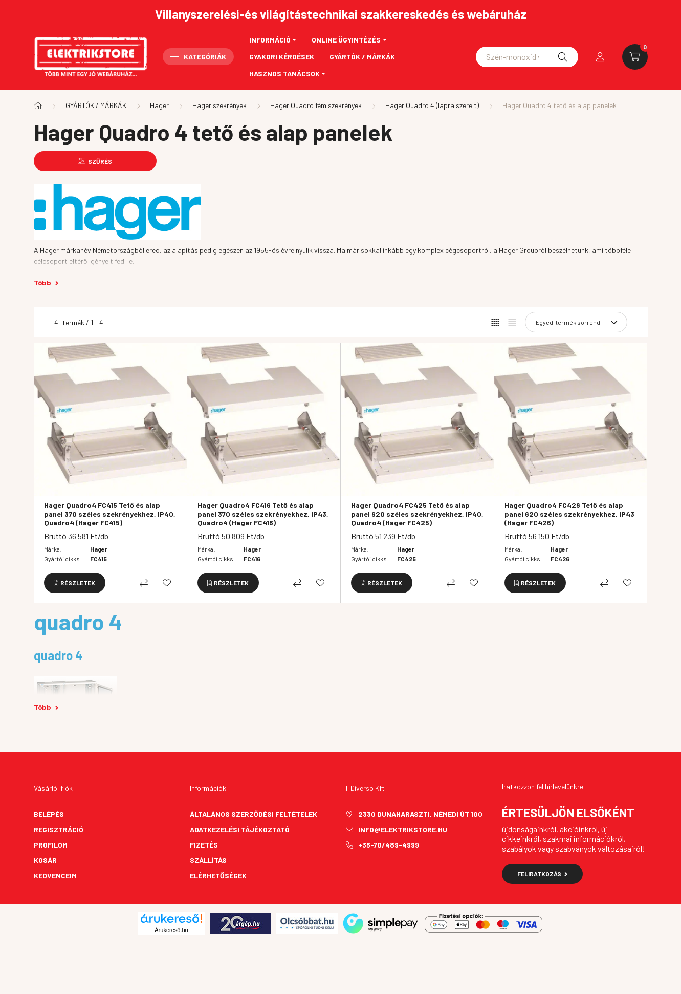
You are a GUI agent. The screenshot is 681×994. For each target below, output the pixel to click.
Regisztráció (58, 829)
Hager (159, 105)
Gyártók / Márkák (362, 56)
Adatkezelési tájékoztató (240, 829)
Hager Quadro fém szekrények (316, 105)
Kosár (45, 860)
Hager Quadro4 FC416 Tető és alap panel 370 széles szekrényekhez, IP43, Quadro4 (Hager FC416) (262, 514)
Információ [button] (270, 39)
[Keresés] (563, 57)
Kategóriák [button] (198, 56)
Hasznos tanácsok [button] (284, 73)
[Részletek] (74, 583)
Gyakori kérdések (281, 56)
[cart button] (635, 57)
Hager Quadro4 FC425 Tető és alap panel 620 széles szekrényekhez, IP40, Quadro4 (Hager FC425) (417, 514)
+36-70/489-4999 (388, 844)
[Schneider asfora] (527, 57)
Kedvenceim (55, 875)
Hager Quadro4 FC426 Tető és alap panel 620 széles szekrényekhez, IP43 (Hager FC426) (569, 514)
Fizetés (204, 844)
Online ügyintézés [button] (346, 39)
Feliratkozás (542, 873)
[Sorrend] (576, 322)
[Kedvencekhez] (167, 583)
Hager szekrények (219, 105)
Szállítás (208, 860)
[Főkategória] (38, 105)
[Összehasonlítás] (144, 583)
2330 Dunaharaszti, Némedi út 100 (420, 814)
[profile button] (600, 57)
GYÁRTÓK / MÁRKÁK (95, 105)
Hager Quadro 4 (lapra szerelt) (432, 105)
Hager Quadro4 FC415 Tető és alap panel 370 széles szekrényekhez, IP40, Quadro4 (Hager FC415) (109, 514)
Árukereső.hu (171, 930)
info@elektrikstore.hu (402, 829)
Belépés (49, 814)
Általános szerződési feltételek (253, 814)
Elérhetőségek (218, 875)
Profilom (51, 844)
